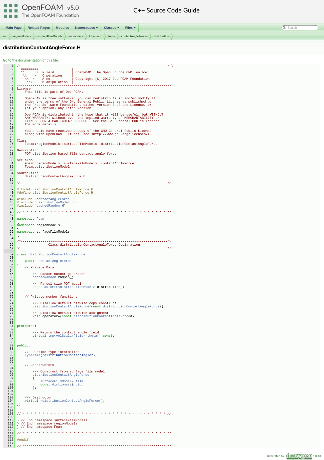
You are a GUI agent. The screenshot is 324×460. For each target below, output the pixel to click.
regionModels (22, 36)
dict (79, 384)
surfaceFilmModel (56, 381)
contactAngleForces (134, 36)
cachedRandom (44, 277)
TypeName (32, 355)
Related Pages (39, 28)
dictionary (62, 384)
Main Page (14, 28)
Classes (112, 29)
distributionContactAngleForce (57, 254)
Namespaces (87, 29)
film (79, 381)
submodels (76, 36)
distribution (161, 36)
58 (9, 251)
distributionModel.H (55, 202)
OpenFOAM (42, 7)
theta (92, 335)
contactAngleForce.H (55, 199)
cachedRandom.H (50, 205)
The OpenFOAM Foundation (50, 15)
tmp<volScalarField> (66, 335)
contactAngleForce (55, 261)
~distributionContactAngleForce (69, 400)
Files (131, 29)
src (5, 36)
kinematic (95, 36)
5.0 (74, 7)
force (111, 36)
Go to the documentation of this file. (31, 60)
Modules (62, 28)
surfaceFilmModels (49, 36)
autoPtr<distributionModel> (69, 287)
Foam (40, 218)
